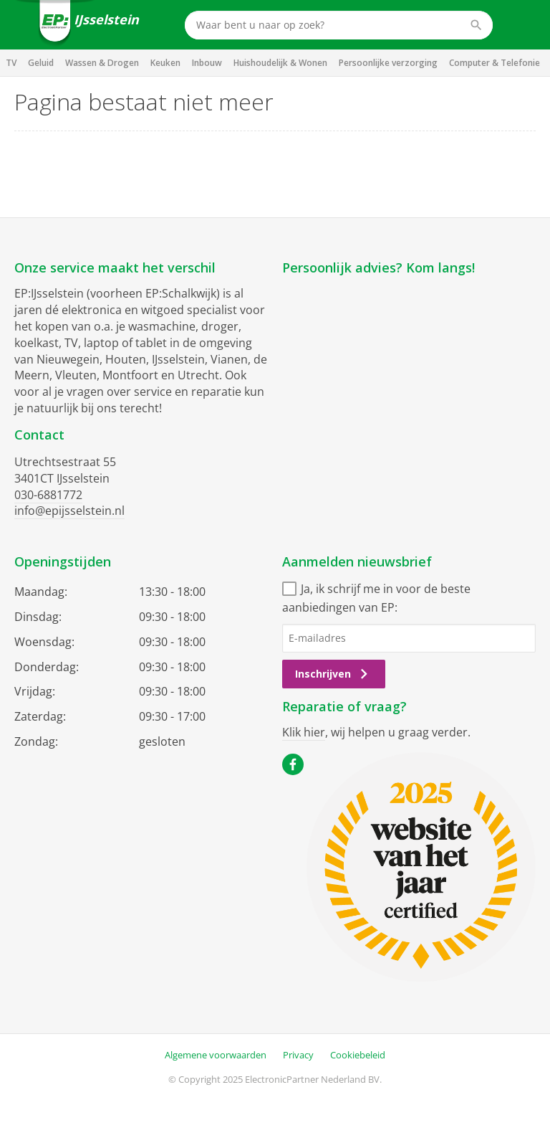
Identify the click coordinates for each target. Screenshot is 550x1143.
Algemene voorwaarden (215, 1054)
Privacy (298, 1054)
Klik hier (303, 732)
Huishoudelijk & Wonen (280, 63)
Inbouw (207, 63)
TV (11, 63)
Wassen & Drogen (102, 63)
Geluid (41, 63)
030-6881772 (48, 495)
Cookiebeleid (357, 1054)
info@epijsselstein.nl (69, 510)
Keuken (165, 63)
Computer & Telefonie (494, 63)
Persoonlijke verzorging (388, 63)
